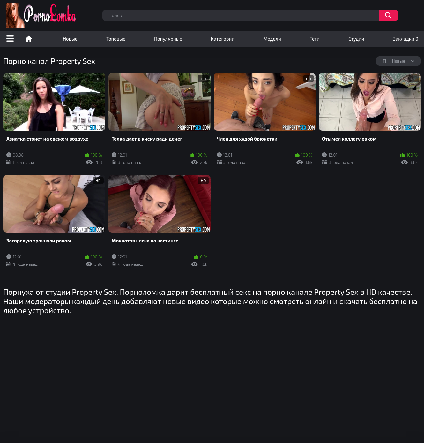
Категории (222, 39)
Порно (29, 39)
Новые (70, 39)
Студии (356, 39)
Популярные (168, 39)
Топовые (115, 39)
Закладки (405, 39)
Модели (272, 39)
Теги (315, 39)
